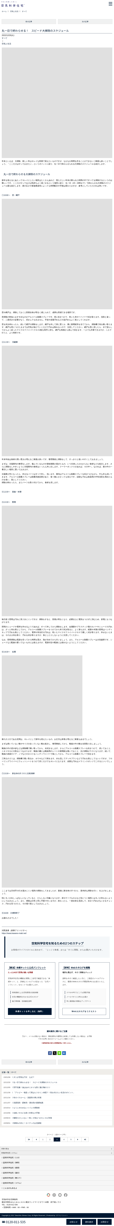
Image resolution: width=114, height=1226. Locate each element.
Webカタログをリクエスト (84, 1011)
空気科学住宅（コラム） (12, 1183)
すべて (4, 38)
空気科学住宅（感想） (12, 1167)
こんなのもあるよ (10, 1188)
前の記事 (29, 21)
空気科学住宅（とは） (12, 1157)
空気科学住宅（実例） (12, 1162)
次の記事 (85, 21)
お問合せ (104, 1221)
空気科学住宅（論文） (12, 1172)
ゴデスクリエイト (62, 1215)
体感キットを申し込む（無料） (29, 1011)
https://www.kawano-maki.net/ (14, 933)
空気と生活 (6, 44)
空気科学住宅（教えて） (12, 1178)
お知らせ (73, 1221)
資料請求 (89, 1221)
